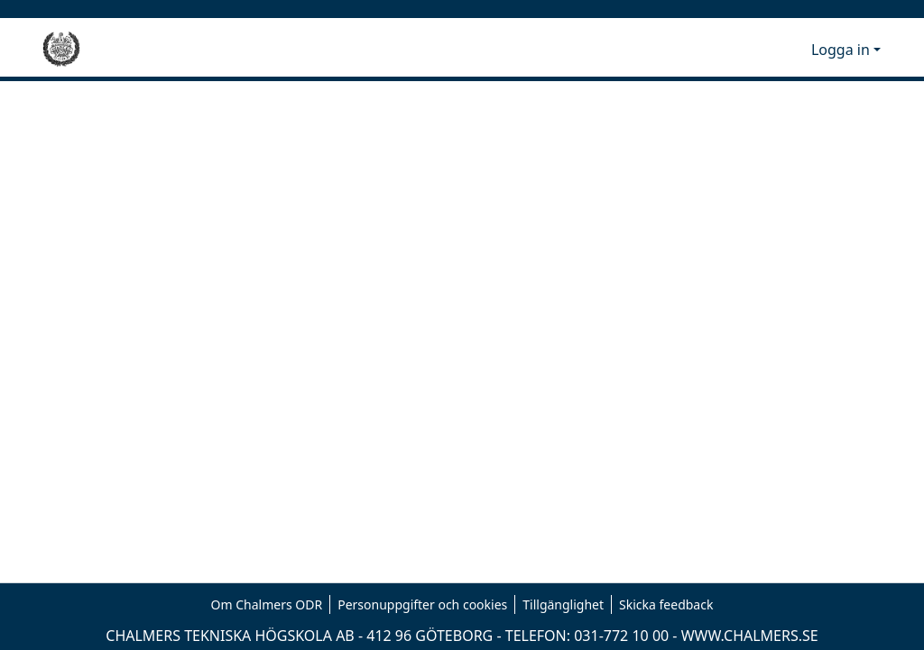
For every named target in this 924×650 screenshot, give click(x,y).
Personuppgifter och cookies (422, 604)
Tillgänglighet (563, 604)
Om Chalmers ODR (267, 604)
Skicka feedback (666, 604)
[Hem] (61, 50)
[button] (767, 49)
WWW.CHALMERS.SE (749, 635)
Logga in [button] (842, 50)
